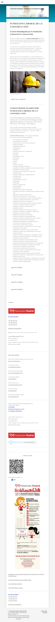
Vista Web (45, 612)
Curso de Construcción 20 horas (17, 617)
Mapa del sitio (23, 611)
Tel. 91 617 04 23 (13, 324)
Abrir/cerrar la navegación (27, 2)
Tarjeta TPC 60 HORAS (17, 289)
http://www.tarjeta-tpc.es (14, 361)
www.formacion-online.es (14, 367)
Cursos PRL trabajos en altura (15, 587)
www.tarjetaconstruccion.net (15, 384)
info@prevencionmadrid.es (14, 328)
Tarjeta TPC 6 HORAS (16, 267)
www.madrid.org (12, 378)
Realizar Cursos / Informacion (18, 99)
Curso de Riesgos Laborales (15, 583)
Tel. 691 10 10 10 (13, 320)
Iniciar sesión (44, 611)
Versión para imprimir (14, 611)
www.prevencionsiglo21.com (15, 373)
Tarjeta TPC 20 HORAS (17, 282)
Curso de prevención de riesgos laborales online (19, 580)
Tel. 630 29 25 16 (13, 322)
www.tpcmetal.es (12, 390)
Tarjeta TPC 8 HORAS (16, 274)
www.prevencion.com (13, 396)
